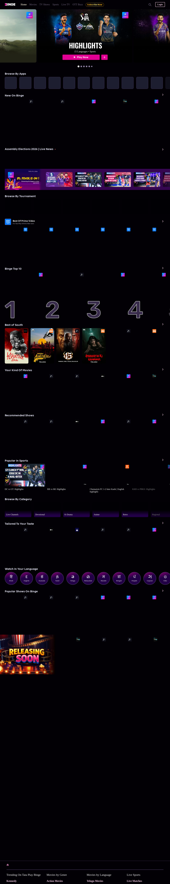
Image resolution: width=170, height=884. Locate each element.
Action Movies (55, 880)
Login (160, 4)
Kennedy (12, 880)
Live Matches (134, 880)
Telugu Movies (95, 880)
